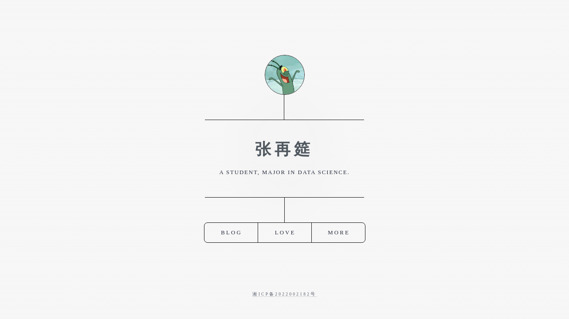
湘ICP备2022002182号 (284, 294)
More (339, 232)
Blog (231, 232)
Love (285, 232)
